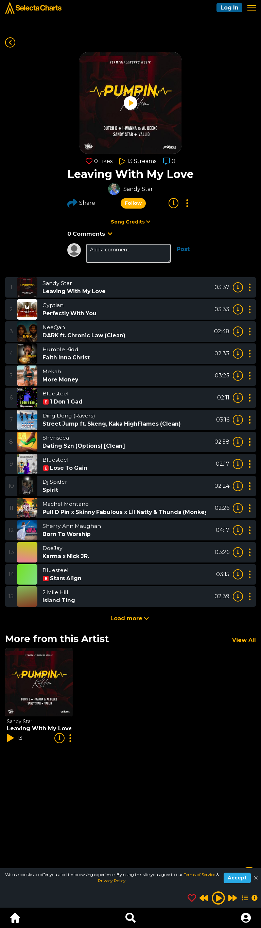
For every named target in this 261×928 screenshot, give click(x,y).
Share (81, 203)
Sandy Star (138, 189)
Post (183, 249)
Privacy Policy (112, 880)
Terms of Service (200, 874)
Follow (133, 203)
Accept (237, 878)
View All (244, 640)
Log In (229, 7)
